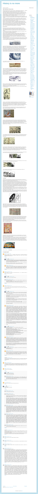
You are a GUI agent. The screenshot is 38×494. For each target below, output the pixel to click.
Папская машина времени (32, 60)
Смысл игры (31, 46)
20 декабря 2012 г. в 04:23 (9, 285)
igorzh (5, 253)
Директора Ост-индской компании (32, 80)
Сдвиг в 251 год (31, 74)
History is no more (11, 3)
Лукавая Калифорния (32, 67)
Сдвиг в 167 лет (31, 73)
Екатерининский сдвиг (32, 61)
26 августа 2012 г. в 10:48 (8, 253)
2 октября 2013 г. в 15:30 (9, 362)
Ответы (6, 290)
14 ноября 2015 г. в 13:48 (8, 382)
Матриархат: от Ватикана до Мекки (32, 43)
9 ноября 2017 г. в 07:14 (9, 436)
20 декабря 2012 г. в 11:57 (11, 291)
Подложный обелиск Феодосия (32, 55)
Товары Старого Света (32, 77)
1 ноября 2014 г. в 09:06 (9, 368)
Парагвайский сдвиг (32, 68)
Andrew (7, 276)
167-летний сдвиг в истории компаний (32, 79)
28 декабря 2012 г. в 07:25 (11, 326)
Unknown (7, 265)
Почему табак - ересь (32, 50)
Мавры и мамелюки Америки (32, 70)
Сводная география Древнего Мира (32, 40)
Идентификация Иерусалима (31, 20)
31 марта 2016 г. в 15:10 (11, 372)
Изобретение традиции (32, 54)
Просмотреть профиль (31, 97)
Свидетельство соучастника (31, 62)
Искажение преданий (32, 23)
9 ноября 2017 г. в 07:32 (10, 279)
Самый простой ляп (32, 57)
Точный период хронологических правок (32, 88)
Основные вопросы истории (32, 86)
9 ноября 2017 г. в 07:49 (10, 393)
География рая (31, 35)
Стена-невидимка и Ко (32, 27)
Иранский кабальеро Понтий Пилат (32, 28)
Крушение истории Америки (32, 72)
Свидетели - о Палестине (31, 22)
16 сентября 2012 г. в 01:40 (11, 276)
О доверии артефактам (32, 53)
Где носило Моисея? (32, 19)
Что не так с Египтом (32, 56)
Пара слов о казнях (32, 47)
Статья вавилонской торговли (32, 49)
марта (31, 16)
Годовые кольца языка (32, 78)
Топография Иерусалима (32, 21)
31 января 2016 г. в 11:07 (10, 265)
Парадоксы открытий (32, 64)
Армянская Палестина (32, 24)
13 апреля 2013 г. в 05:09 (9, 357)
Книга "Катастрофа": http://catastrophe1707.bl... (32, 18)
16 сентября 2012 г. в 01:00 (9, 271)
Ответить (5, 256)
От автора (31, 87)
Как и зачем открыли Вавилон (32, 29)
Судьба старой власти (32, 71)
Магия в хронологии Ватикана (32, 59)
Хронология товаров (32, 76)
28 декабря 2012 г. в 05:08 (10, 305)
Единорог (7, 279)
